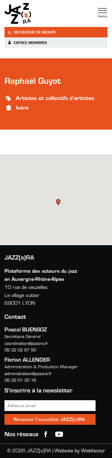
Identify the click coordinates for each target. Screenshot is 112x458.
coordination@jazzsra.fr (26, 343)
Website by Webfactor (79, 451)
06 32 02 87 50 (20, 350)
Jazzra (41, 13)
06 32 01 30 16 (20, 380)
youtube (59, 434)
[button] (59, 203)
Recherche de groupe (31, 32)
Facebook (46, 434)
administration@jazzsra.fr (28, 373)
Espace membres (27, 42)
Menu (102, 13)
